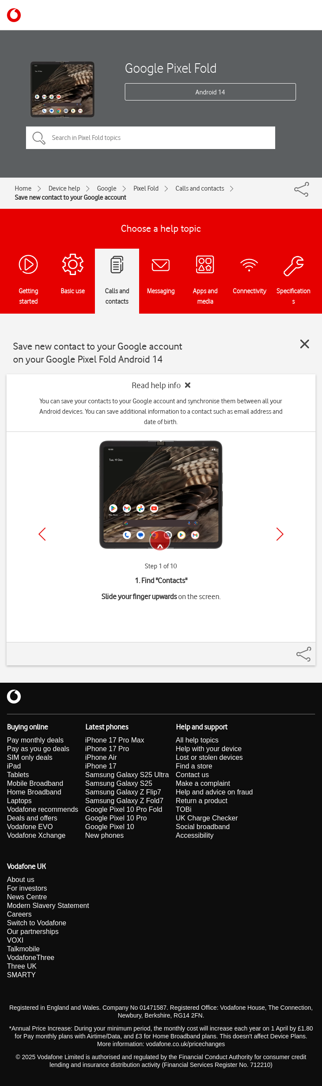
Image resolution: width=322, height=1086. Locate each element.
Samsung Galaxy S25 (119, 783)
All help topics (197, 740)
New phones (104, 835)
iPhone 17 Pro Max (114, 740)
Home (23, 188)
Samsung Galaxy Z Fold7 (124, 800)
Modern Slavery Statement (48, 905)
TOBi (184, 809)
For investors (27, 888)
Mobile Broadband (35, 783)
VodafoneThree (30, 957)
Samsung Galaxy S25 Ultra (127, 774)
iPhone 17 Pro (107, 748)
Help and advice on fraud (214, 792)
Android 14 (210, 92)
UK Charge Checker (207, 818)
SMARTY (21, 975)
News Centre (27, 897)
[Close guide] (304, 344)
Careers (19, 914)
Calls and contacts (200, 188)
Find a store (194, 766)
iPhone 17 (101, 766)
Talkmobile (23, 949)
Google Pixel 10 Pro (116, 818)
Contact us (192, 774)
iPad (14, 766)
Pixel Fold (146, 188)
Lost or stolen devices (209, 757)
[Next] (279, 534)
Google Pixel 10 (109, 826)
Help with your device (209, 748)
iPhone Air (101, 757)
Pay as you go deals (38, 748)
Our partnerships (33, 931)
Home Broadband (34, 792)
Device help (64, 188)
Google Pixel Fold (171, 68)
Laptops (19, 800)
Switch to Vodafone (36, 923)
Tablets (18, 774)
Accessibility (195, 835)
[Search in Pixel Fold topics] (150, 137)
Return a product (202, 800)
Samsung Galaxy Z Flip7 (123, 792)
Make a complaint (203, 783)
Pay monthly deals (35, 740)
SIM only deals (29, 757)
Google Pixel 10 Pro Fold (124, 809)
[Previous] (42, 534)
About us (20, 879)
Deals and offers (32, 818)
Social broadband (203, 826)
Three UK (21, 966)
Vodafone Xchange (36, 835)
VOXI (15, 940)
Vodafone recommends (42, 809)
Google (107, 188)
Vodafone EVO (30, 826)
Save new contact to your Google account (70, 197)
